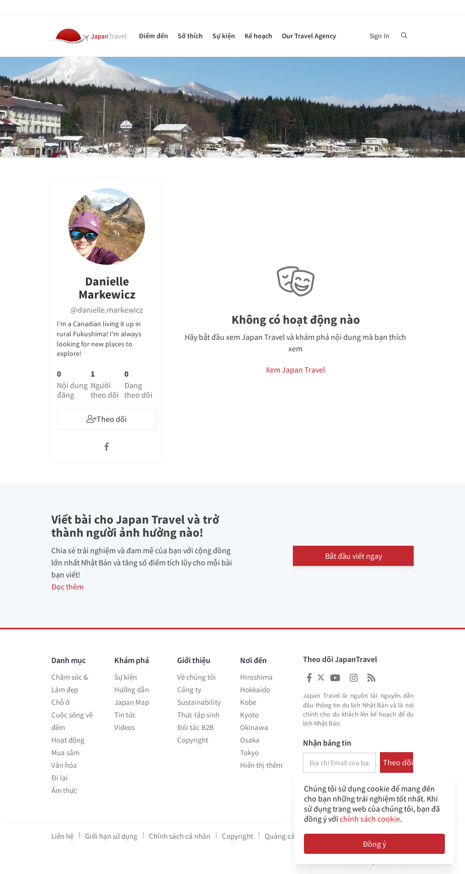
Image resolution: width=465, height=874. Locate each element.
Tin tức (125, 714)
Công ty (189, 689)
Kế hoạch (258, 35)
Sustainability (199, 702)
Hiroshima (256, 677)
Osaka (250, 740)
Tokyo (249, 752)
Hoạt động (68, 740)
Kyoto (249, 714)
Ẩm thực (64, 790)
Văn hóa (64, 765)
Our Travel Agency (309, 35)
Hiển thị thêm (261, 765)
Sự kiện (223, 35)
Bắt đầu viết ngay (353, 555)
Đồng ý (374, 844)
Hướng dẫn (131, 689)
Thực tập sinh (198, 714)
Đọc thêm (67, 586)
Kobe (248, 702)
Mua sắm (65, 752)
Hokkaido (255, 689)
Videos (124, 727)
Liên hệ (62, 836)
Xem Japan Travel (295, 369)
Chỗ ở (60, 702)
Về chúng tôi (196, 677)
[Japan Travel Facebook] (309, 678)
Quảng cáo (282, 836)
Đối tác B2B (195, 727)
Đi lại (59, 777)
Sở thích (190, 35)
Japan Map (131, 702)
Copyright (192, 740)
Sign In (379, 35)
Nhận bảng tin (327, 743)
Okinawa (254, 727)
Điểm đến (153, 35)
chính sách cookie (370, 819)
